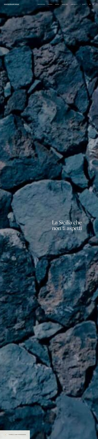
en (90, 4)
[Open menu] (93, 4)
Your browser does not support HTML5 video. (49, 219)
